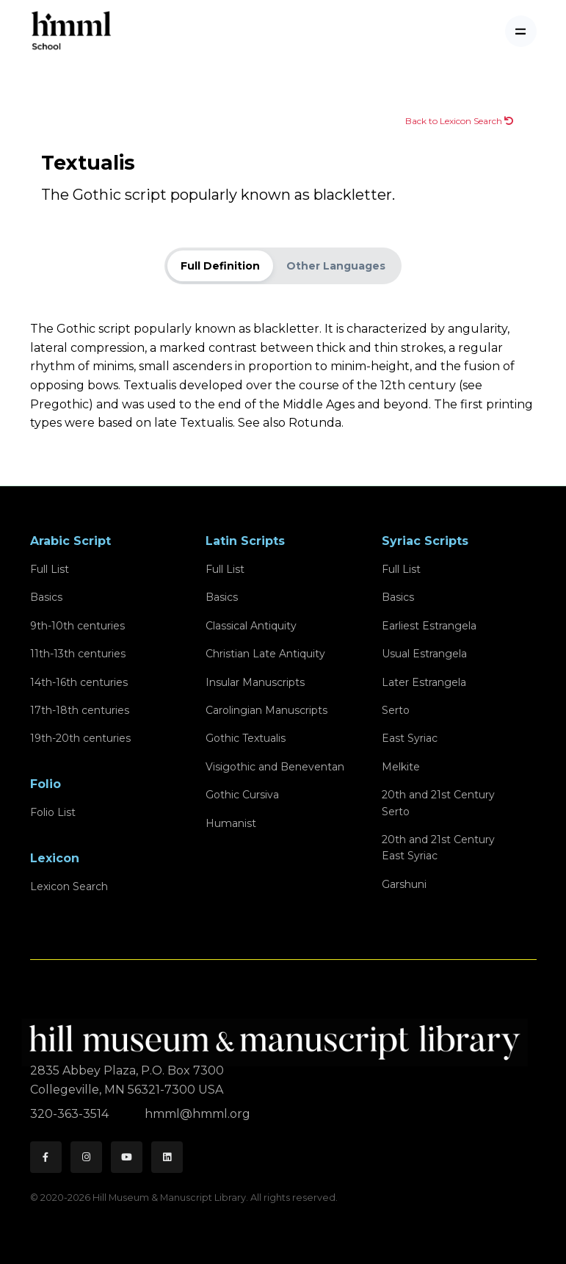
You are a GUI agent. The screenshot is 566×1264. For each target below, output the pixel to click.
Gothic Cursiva (242, 794)
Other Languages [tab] (335, 265)
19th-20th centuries (80, 738)
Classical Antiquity (251, 625)
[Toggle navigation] (521, 31)
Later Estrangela (424, 682)
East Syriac (410, 738)
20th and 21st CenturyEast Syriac (438, 847)
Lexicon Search (69, 886)
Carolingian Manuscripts (266, 710)
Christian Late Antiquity (265, 653)
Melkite (401, 766)
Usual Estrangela (424, 653)
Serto (396, 710)
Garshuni (404, 884)
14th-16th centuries (79, 682)
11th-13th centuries (78, 653)
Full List (49, 569)
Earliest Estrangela (429, 625)
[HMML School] (71, 31)
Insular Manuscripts (255, 682)
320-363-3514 (71, 1114)
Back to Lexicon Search (459, 120)
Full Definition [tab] (220, 265)
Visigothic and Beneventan (275, 766)
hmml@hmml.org (197, 1114)
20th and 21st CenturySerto (438, 802)
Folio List (53, 812)
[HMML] (279, 1036)
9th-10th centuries (77, 625)
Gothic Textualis (246, 738)
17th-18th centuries (79, 710)
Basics (46, 597)
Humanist (231, 823)
